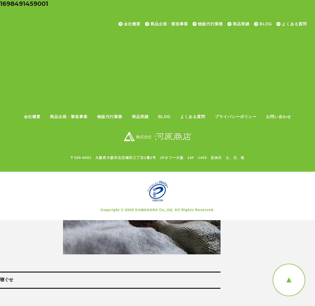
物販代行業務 (210, 24)
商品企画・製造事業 (169, 24)
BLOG (265, 24)
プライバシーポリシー (236, 117)
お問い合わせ (278, 117)
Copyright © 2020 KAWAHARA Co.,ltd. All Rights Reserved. (157, 210)
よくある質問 (294, 24)
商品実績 (241, 24)
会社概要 (132, 24)
